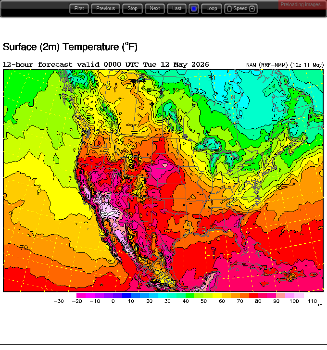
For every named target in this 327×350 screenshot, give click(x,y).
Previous (105, 8)
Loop (211, 8)
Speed (241, 8)
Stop (132, 8)
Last (176, 8)
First (79, 8)
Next (155, 8)
